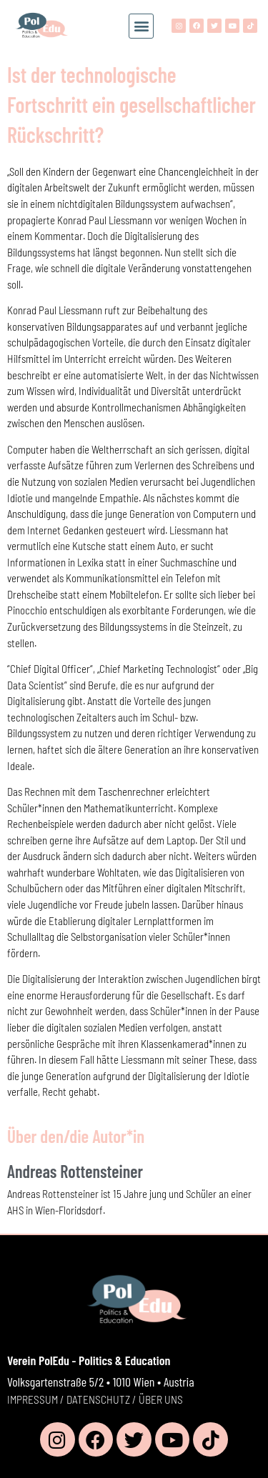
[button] (141, 26)
